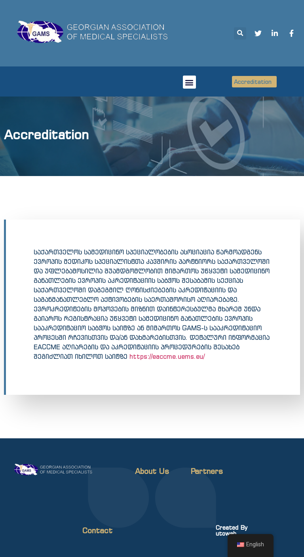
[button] (189, 82)
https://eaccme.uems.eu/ (167, 356)
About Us (152, 471)
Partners (206, 471)
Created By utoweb (231, 530)
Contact (97, 530)
